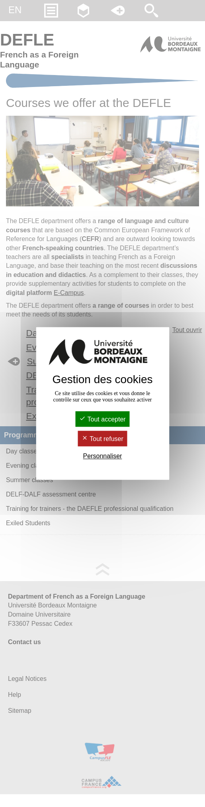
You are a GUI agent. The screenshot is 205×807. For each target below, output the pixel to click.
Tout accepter (102, 419)
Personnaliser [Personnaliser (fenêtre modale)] (102, 456)
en (14, 9)
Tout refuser (102, 438)
